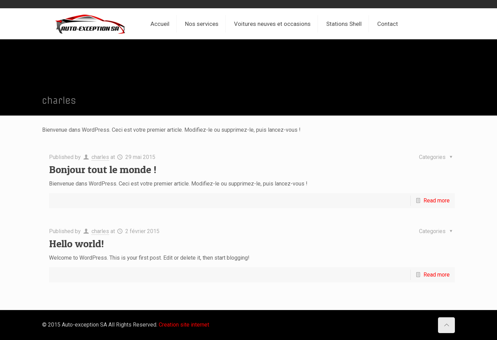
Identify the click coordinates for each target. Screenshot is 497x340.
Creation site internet (184, 324)
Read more (436, 200)
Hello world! (76, 243)
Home (414, 101)
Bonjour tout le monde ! (102, 169)
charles (100, 157)
